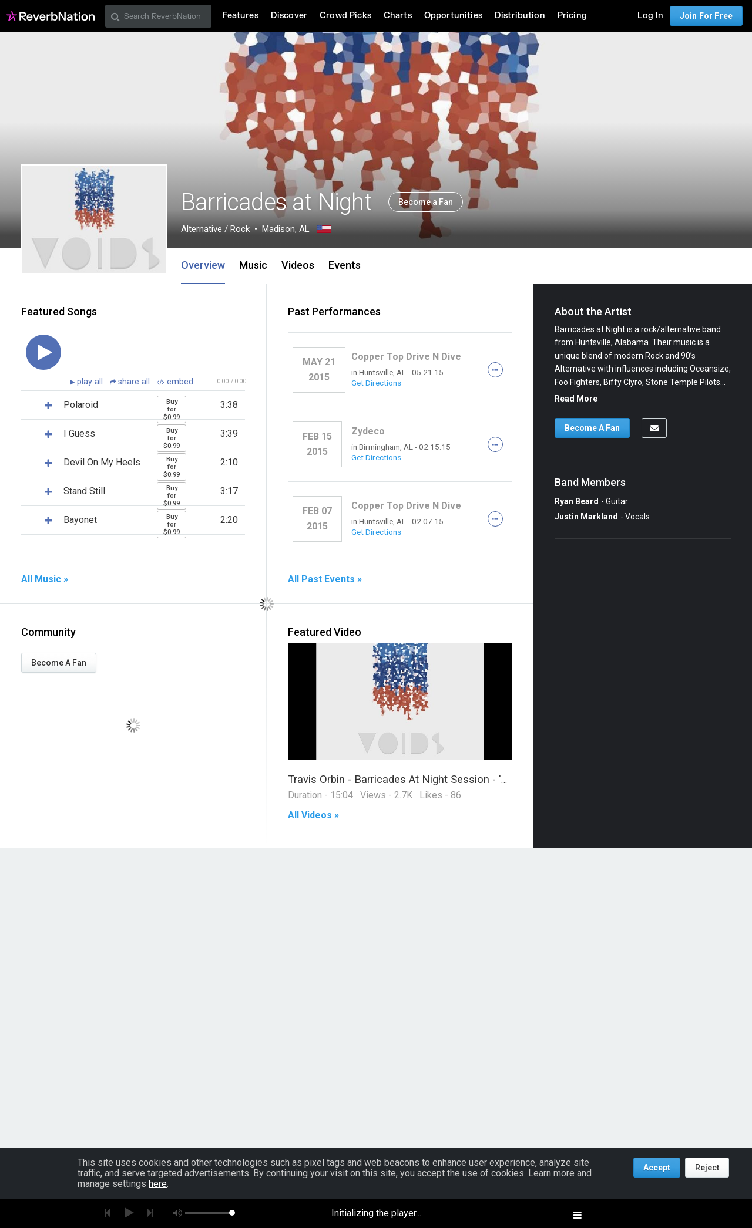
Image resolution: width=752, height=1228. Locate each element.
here (158, 1183)
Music (253, 265)
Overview (203, 265)
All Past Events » (325, 579)
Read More (576, 398)
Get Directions (376, 382)
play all (91, 382)
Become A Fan (58, 662)
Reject (707, 1167)
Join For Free (706, 16)
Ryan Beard (577, 501)
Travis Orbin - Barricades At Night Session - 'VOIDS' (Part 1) (431, 779)
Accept (656, 1167)
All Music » (44, 579)
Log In (650, 16)
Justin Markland (586, 516)
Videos (297, 265)
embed (175, 382)
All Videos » (313, 815)
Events (344, 265)
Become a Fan (425, 202)
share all (131, 382)
